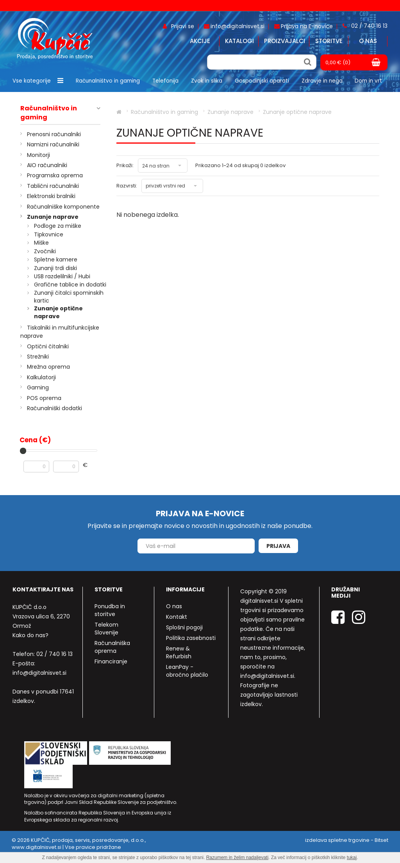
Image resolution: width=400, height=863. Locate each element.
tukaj (352, 857)
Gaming (38, 387)
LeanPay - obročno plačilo (187, 671)
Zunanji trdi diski (55, 268)
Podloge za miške (57, 226)
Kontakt (176, 617)
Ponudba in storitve (110, 610)
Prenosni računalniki (54, 134)
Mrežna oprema (48, 367)
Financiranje (111, 661)
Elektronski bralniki (51, 196)
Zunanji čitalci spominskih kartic (69, 296)
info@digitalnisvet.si (39, 673)
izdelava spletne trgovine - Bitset (346, 840)
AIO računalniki (47, 165)
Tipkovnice (48, 234)
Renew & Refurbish (178, 652)
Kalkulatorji (41, 377)
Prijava (278, 546)
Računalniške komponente (63, 207)
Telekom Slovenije (106, 628)
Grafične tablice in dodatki (70, 284)
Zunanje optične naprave (58, 312)
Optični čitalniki (48, 346)
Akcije (200, 41)
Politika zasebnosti (191, 638)
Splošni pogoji (184, 627)
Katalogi (239, 41)
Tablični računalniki (53, 186)
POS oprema (44, 398)
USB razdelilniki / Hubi (62, 276)
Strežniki (38, 356)
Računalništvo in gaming (48, 113)
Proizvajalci (284, 41)
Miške (41, 243)
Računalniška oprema (112, 647)
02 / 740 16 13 (54, 654)
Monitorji (38, 155)
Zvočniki (45, 251)
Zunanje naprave (53, 217)
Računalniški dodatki (54, 408)
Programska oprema (55, 175)
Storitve (329, 41)
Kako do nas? (30, 635)
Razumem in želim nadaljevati (237, 857)
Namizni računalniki (53, 144)
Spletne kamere (55, 259)
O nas (368, 41)
